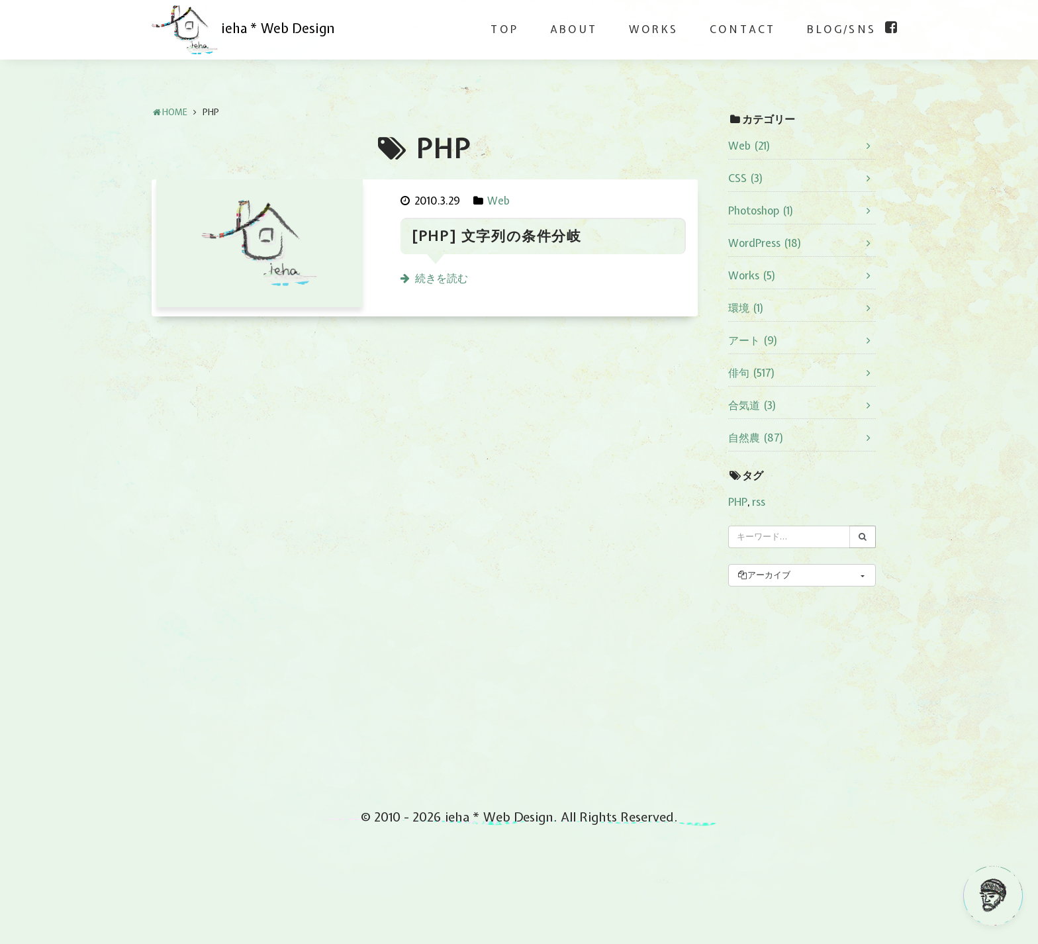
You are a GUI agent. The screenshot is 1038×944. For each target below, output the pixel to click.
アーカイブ (763, 575)
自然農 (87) (756, 437)
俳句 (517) (751, 372)
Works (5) (752, 275)
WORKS (653, 29)
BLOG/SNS (841, 29)
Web (498, 200)
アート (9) (753, 340)
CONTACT (742, 29)
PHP (737, 502)
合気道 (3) (752, 405)
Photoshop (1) (761, 210)
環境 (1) (746, 308)
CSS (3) (745, 178)
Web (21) (749, 145)
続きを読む (441, 278)
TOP (504, 29)
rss (758, 502)
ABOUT (573, 29)
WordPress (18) (765, 243)
